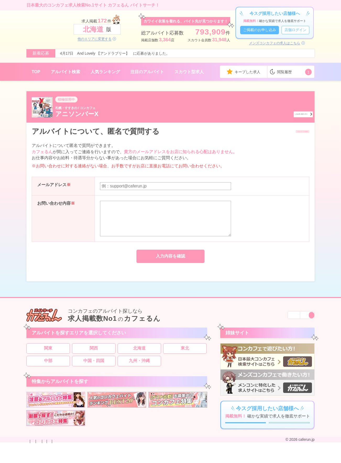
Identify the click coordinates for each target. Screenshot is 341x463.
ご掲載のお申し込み (259, 30)
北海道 (139, 353)
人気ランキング (105, 72)
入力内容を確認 (170, 257)
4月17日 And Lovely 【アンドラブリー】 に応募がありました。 (115, 53)
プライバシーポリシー (103, 458)
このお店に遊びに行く (281, 113)
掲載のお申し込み (66, 458)
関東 (48, 353)
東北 (185, 353)
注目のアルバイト (147, 72)
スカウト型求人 (189, 72)
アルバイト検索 (65, 72)
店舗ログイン (295, 30)
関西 (94, 353)
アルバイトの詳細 (287, 131)
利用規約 (132, 458)
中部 (48, 365)
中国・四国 (93, 365)
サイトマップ (155, 458)
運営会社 (176, 458)
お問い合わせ (37, 458)
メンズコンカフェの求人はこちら (274, 43)
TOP (36, 72)
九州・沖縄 (139, 365)
